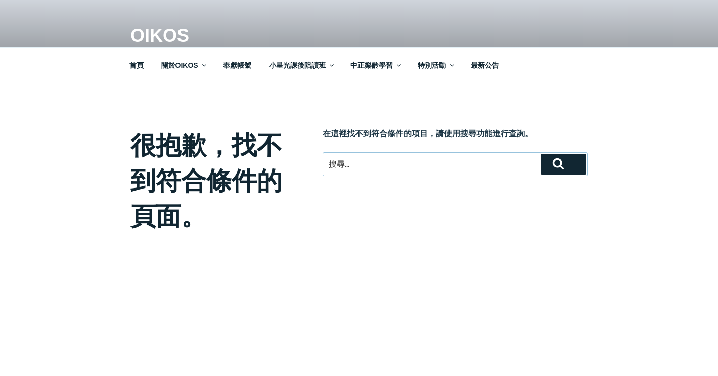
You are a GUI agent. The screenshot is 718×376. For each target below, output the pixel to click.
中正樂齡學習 (376, 65)
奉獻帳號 (237, 65)
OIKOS (159, 35)
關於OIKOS (184, 65)
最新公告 (485, 65)
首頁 (136, 65)
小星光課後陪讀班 (302, 65)
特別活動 (437, 65)
